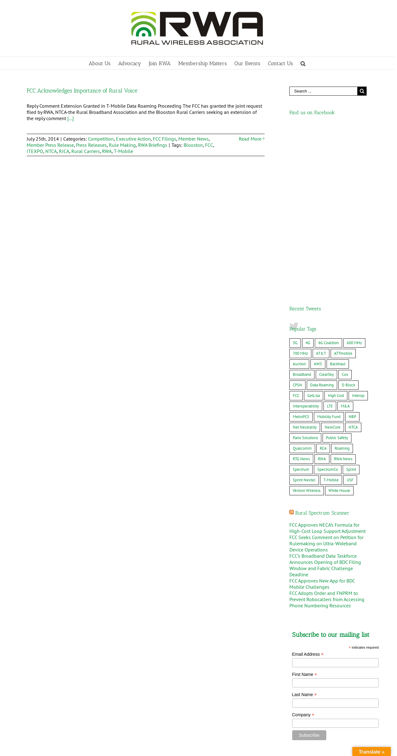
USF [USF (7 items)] (350, 315)
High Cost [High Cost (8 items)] (336, 231)
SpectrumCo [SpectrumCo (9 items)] (327, 305)
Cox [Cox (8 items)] (345, 210)
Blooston (193, 145)
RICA (64, 151)
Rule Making (122, 145)
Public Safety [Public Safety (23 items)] (337, 273)
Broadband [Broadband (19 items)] (302, 210)
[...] (70, 118)
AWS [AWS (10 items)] (318, 199)
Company (303, 551)
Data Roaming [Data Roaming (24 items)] (322, 220)
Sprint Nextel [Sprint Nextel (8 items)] (304, 315)
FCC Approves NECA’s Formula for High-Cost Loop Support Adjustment (327, 364)
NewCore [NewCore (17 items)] (333, 263)
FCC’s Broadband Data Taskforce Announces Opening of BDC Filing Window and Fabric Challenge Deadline (325, 401)
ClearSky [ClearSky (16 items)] (326, 210)
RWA (107, 151)
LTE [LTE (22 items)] (330, 242)
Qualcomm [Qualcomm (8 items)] (302, 284)
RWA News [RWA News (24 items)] (343, 294)
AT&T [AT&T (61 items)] (321, 189)
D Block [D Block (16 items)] (348, 220)
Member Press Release (50, 145)
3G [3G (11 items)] (295, 178)
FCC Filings (164, 139)
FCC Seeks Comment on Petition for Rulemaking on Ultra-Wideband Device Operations (326, 379)
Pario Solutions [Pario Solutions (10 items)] (305, 273)
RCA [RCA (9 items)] (323, 284)
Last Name (304, 530)
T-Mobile (123, 151)
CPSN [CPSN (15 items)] (297, 220)
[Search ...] (323, 91)
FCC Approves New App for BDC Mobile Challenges (322, 419)
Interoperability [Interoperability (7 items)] (306, 242)
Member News (193, 139)
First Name (304, 510)
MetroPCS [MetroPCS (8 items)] (301, 252)
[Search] (303, 63)
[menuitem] (103, 63)
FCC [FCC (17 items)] (296, 231)
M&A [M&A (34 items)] (345, 242)
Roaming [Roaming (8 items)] (342, 284)
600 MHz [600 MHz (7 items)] (354, 178)
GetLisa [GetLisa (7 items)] (313, 231)
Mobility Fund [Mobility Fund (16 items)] (329, 252)
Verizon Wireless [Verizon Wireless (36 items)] (306, 326)
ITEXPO (35, 151)
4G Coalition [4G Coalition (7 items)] (328, 178)
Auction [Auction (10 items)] (299, 199)
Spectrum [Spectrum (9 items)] (301, 305)
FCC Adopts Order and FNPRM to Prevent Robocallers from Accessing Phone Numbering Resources (326, 435)
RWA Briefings (152, 145)
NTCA (51, 151)
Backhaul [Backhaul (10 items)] (338, 199)
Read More (250, 139)
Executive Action (133, 139)
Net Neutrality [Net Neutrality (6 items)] (305, 263)
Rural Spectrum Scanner (322, 349)
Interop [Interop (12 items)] (358, 231)
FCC (209, 145)
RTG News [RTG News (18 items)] (301, 294)
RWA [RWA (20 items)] (322, 294)
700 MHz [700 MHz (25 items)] (300, 189)
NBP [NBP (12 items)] (352, 252)
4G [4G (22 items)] (308, 178)
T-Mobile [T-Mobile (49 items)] (331, 315)
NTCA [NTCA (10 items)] (353, 263)
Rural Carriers (85, 151)
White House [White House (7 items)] (339, 326)
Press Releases (91, 145)
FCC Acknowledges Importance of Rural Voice (82, 90)
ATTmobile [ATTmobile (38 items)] (343, 189)
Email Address (308, 490)
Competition (101, 139)
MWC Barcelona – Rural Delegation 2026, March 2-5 (83, 733)
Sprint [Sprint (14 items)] (351, 305)
